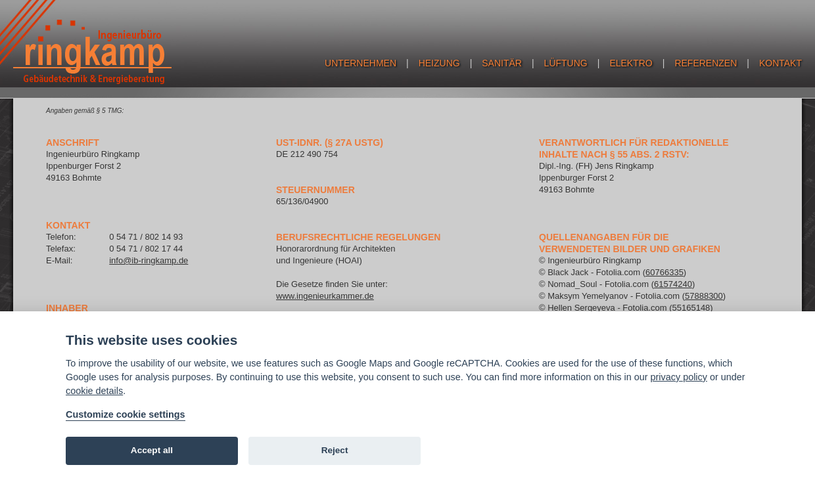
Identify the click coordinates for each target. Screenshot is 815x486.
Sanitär (502, 63)
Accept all (152, 450)
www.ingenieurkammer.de (325, 296)
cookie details (94, 391)
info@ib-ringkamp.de (148, 260)
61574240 (673, 284)
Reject (334, 450)
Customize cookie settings (125, 414)
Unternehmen (360, 63)
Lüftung (566, 63)
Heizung (439, 63)
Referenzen (705, 63)
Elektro (630, 63)
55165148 (691, 308)
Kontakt (780, 63)
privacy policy (679, 377)
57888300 (704, 296)
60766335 (664, 272)
